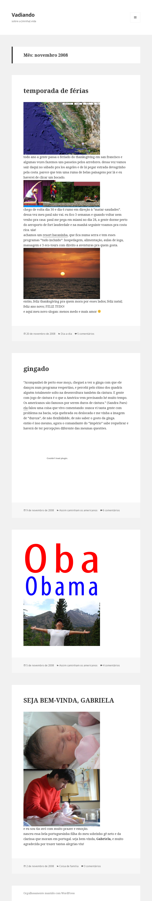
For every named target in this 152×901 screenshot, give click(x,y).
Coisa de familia (68, 866)
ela (25, 408)
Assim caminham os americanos (78, 510)
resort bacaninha (55, 235)
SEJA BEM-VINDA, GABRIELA (68, 700)
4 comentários (111, 665)
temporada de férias (55, 90)
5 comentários (85, 333)
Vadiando (23, 14)
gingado (36, 368)
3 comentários (92, 866)
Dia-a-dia (66, 333)
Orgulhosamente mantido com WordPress (49, 893)
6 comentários (111, 510)
